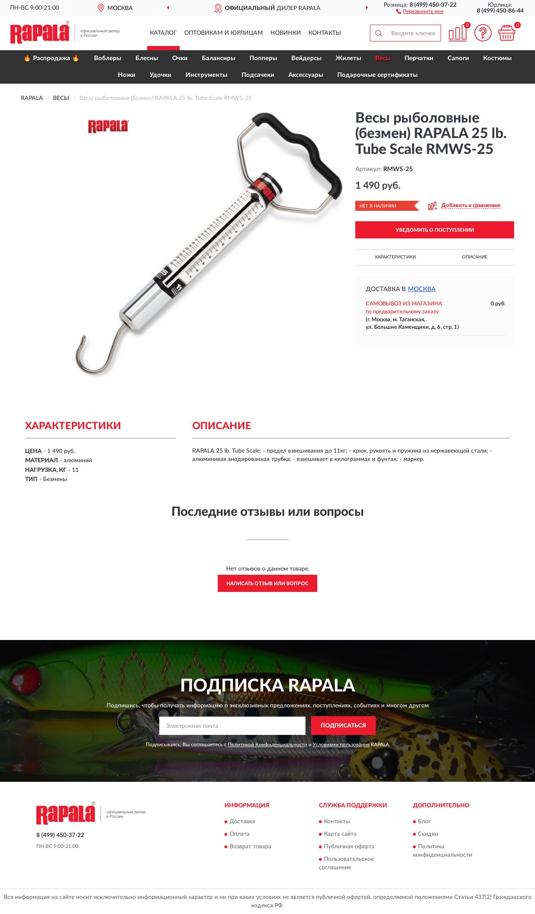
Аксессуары (305, 75)
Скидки (428, 834)
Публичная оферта (349, 847)
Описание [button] (474, 257)
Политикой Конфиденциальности (267, 744)
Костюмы (497, 58)
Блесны (146, 58)
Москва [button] (422, 289)
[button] (419, 10)
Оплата (239, 834)
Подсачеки (258, 75)
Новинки (285, 33)
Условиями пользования (341, 744)
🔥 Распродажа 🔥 (51, 58)
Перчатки (419, 58)
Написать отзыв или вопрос (267, 583)
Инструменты (206, 75)
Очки (180, 58)
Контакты (324, 33)
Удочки (160, 75)
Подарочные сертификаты (377, 75)
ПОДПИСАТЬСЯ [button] (343, 726)
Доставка (242, 822)
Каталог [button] (163, 33)
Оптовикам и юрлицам (223, 33)
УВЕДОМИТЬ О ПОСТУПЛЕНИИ (435, 230)
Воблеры (107, 58)
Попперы (263, 58)
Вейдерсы (306, 58)
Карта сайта (340, 834)
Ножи (126, 75)
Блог (424, 822)
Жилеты (348, 58)
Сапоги (458, 58)
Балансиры (218, 58)
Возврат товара (250, 847)
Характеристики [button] (395, 257)
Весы (382, 58)
